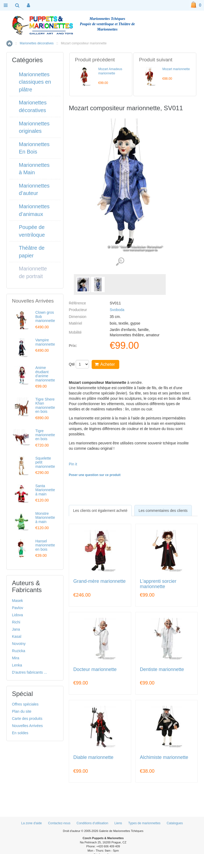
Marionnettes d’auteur (34, 189)
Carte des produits (27, 718)
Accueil (9, 43)
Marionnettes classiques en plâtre (35, 81)
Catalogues (175, 823)
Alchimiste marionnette (164, 757)
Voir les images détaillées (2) (120, 261)
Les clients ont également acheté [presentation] (100, 510)
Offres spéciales (25, 704)
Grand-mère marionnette (99, 581)
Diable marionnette (93, 757)
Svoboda (117, 310)
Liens (118, 823)
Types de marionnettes (144, 823)
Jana (16, 629)
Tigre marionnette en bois (45, 435)
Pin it (73, 464)
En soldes (20, 733)
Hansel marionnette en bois (45, 545)
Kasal (16, 636)
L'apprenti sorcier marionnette (158, 584)
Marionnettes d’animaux (34, 210)
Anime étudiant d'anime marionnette (45, 374)
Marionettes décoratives (36, 43)
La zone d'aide (31, 823)
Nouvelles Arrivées (27, 726)
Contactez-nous (59, 823)
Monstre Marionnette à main (45, 517)
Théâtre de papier (32, 251)
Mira (15, 658)
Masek (17, 600)
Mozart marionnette (176, 69)
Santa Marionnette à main (45, 490)
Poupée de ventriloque (32, 231)
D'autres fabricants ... (29, 672)
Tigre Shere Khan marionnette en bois (45, 405)
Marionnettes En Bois (34, 148)
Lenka (17, 665)
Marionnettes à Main (34, 169)
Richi (16, 622)
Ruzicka (18, 651)
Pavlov (17, 608)
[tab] (100, 510)
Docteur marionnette (95, 669)
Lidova (17, 615)
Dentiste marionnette (162, 669)
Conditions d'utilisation (92, 823)
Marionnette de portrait (33, 272)
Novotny (19, 643)
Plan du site (21, 711)
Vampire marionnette (45, 342)
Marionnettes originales (34, 127)
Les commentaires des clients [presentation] (163, 510)
